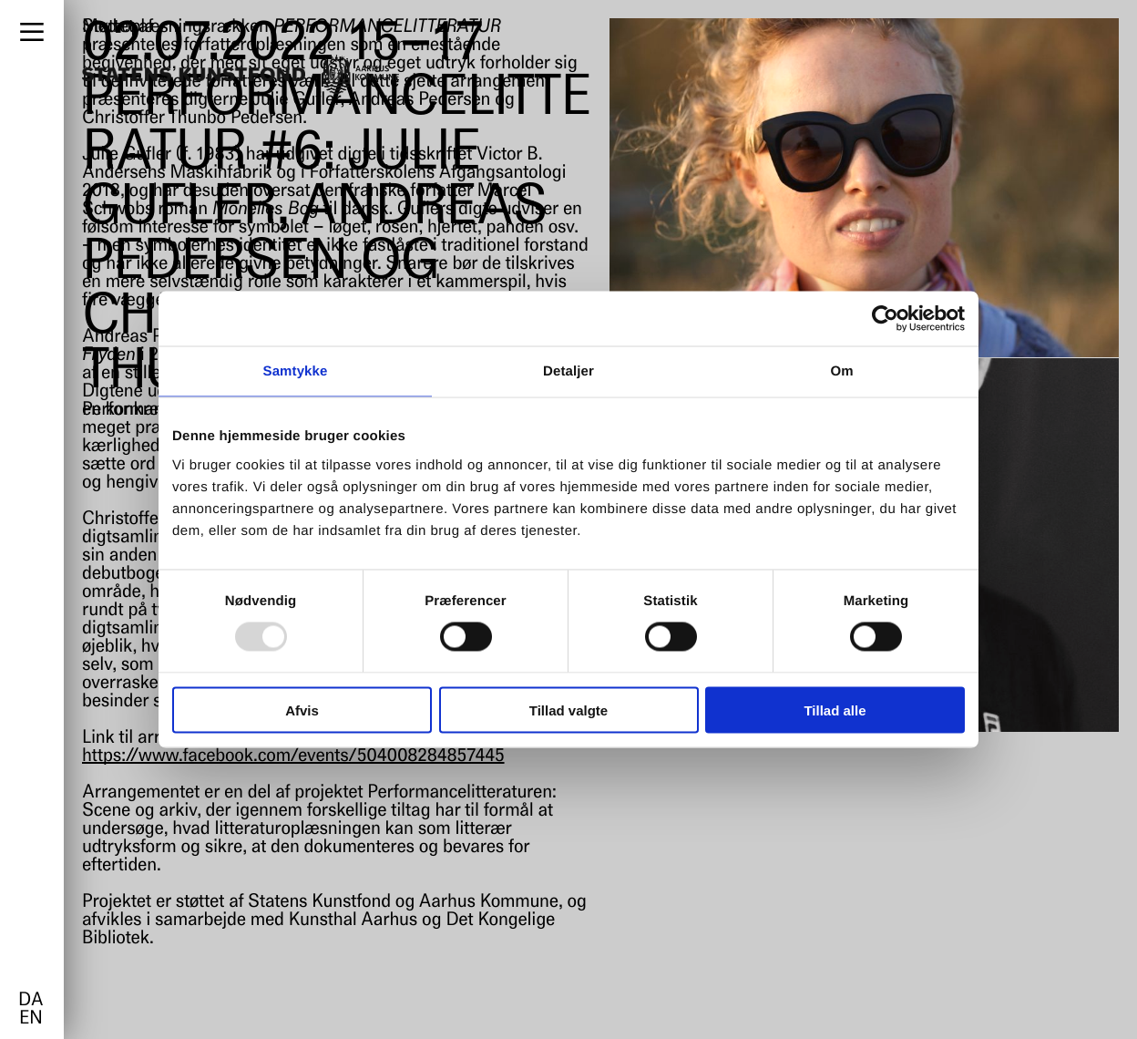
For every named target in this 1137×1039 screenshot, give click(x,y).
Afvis (302, 709)
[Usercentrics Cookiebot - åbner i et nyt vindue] (885, 319)
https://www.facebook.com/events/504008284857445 (293, 756)
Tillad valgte (568, 709)
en (30, 1019)
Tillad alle (835, 709)
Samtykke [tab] (295, 371)
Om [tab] (841, 371)
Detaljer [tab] (568, 371)
